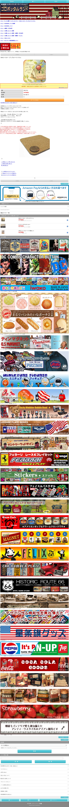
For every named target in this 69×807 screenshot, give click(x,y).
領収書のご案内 (4, 791)
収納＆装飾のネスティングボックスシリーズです (34, 696)
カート (34, 1)
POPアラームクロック (34, 522)
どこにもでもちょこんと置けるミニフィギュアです (34, 680)
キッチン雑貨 (3, 206)
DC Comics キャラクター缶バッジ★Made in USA (34, 265)
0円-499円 (10, 28)
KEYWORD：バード (8, 25)
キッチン (21, 35)
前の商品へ (17, 54)
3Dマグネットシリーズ (34, 538)
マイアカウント (4, 769)
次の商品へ (51, 54)
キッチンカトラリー (5, 209)
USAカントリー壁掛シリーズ (34, 443)
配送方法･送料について (6, 778)
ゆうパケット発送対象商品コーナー (11, 40)
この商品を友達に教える (6, 163)
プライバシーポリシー (5, 781)
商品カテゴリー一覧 (5, 212)
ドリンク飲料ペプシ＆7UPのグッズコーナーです (34, 648)
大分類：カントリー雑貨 (9, 30)
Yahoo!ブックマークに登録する (9, 173)
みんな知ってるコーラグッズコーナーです (34, 664)
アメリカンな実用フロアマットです (34, 617)
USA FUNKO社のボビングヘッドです (34, 412)
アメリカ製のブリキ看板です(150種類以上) (34, 246)
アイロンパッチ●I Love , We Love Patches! (34, 361)
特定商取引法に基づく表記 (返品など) (9, 102)
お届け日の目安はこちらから (63, 87)
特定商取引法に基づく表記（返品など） (9, 765)
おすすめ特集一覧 (4, 788)
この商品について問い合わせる (8, 161)
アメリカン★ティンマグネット (34, 342)
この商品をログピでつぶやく (8, 171)
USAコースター (8, 38)
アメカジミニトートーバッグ (34, 507)
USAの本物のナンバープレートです (34, 570)
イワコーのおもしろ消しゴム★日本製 (34, 284)
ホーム (2, 23)
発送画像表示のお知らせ (6, 794)
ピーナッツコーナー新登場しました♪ (34, 396)
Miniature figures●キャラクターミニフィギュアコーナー (34, 380)
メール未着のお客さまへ (6, 784)
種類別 (16, 35)
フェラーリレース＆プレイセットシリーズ (34, 459)
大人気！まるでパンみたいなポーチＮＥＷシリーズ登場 (34, 314)
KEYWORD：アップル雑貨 (10, 23)
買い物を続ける (4, 165)
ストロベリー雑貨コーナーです (34, 712)
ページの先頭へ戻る (64, 183)
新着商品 (12, 1)
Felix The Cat (34, 554)
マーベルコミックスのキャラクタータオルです (34, 491)
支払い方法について (5, 775)
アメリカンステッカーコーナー (34, 475)
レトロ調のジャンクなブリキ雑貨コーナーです (34, 601)
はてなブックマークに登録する (9, 175)
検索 (56, 1)
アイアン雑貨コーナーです (34, 727)
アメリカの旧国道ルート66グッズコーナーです (34, 585)
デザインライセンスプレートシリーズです (34, 428)
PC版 (41, 803)
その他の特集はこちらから (63, 737)
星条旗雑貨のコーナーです (34, 633)
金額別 (6, 28)
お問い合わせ (3, 772)
